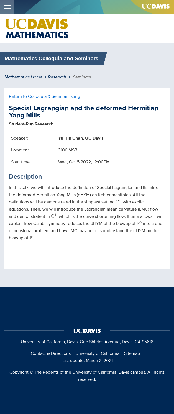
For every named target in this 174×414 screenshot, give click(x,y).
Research (57, 77)
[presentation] (119, 202)
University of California (97, 353)
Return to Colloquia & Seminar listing (44, 96)
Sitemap (132, 353)
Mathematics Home (23, 77)
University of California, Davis (49, 342)
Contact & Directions (51, 353)
